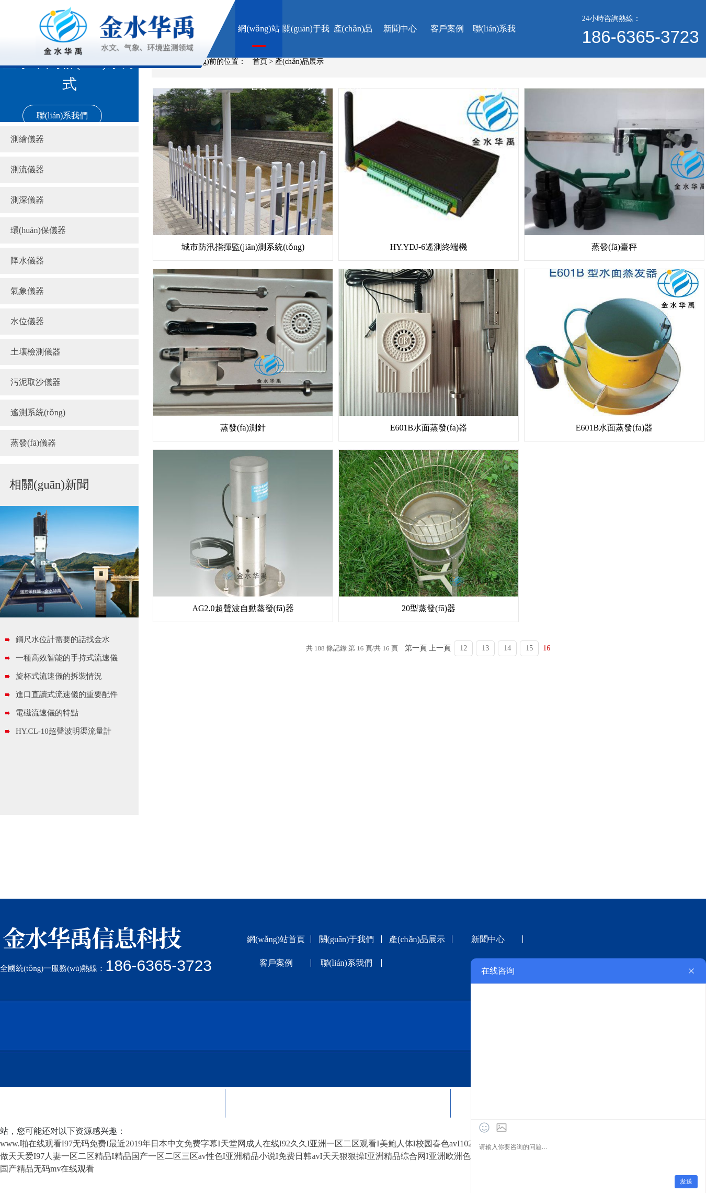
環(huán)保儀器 (38, 230)
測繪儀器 (27, 139)
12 (463, 648)
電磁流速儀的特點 (47, 713)
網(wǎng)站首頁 (258, 41)
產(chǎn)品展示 (353, 41)
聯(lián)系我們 (494, 41)
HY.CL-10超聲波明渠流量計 (63, 731)
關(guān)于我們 (305, 41)
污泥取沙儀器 (35, 382)
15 (529, 648)
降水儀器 (27, 260)
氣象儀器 (27, 290)
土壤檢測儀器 (35, 351)
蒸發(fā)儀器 (33, 442)
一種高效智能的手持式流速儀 (67, 658)
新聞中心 (400, 28)
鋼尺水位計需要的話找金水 (63, 639)
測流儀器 (27, 169)
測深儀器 (27, 199)
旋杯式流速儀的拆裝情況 (59, 676)
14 (507, 648)
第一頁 (416, 648)
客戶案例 (447, 28)
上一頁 (440, 648)
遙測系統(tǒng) (37, 412)
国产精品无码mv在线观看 (47, 1168)
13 (485, 648)
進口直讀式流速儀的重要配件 (67, 694)
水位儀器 (27, 321)
